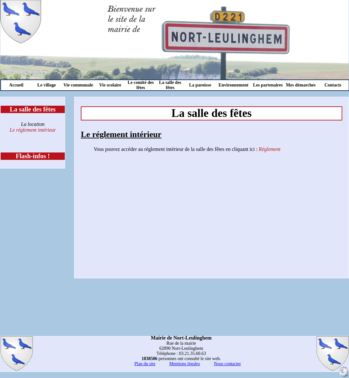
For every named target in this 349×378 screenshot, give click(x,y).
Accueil (16, 85)
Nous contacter (227, 363)
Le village (46, 85)
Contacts (332, 85)
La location (32, 124)
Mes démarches (301, 85)
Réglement (270, 149)
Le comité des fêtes (141, 85)
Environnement (233, 85)
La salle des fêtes (170, 85)
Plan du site (144, 363)
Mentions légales (184, 363)
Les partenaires (268, 85)
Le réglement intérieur (33, 130)
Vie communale (78, 85)
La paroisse (200, 85)
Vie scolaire (110, 85)
